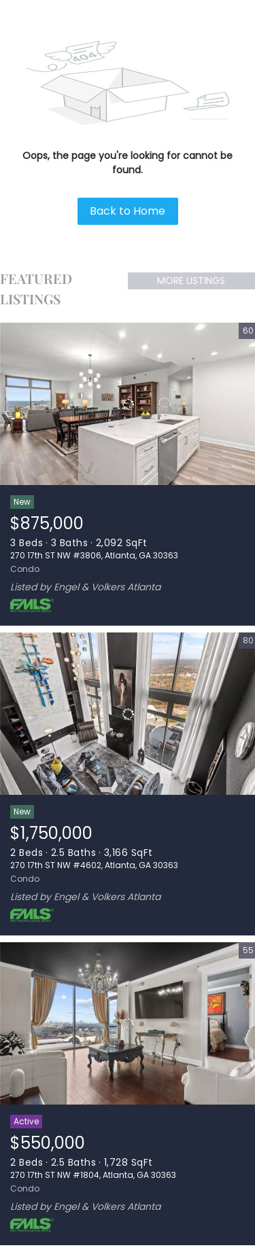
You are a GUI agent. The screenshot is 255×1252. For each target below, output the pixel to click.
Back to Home (127, 211)
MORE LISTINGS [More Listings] (191, 280)
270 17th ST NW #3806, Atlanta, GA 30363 (94, 555)
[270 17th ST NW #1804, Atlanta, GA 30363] (127, 1023)
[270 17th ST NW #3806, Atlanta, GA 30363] (127, 404)
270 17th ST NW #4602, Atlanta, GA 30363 (94, 865)
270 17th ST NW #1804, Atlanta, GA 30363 (93, 1175)
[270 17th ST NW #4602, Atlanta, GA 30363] (127, 713)
